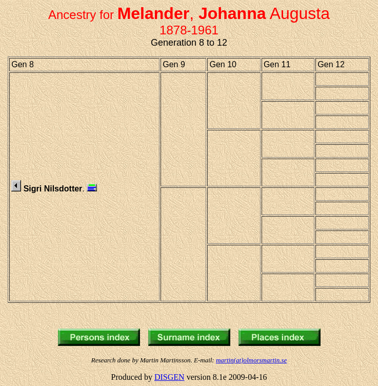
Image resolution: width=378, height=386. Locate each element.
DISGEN (169, 377)
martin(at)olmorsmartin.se (251, 360)
